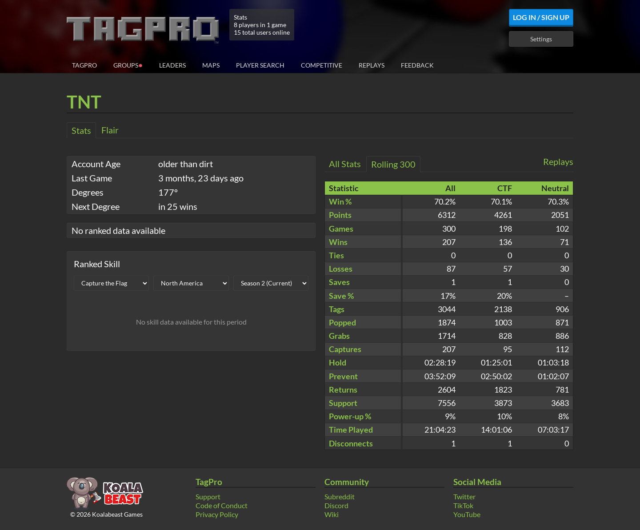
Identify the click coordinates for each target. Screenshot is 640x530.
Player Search (260, 65)
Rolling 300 (393, 164)
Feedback (417, 65)
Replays (371, 65)
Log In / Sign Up (541, 17)
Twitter (464, 496)
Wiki (331, 514)
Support (208, 496)
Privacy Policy (217, 514)
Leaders (172, 65)
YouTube (466, 514)
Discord (336, 505)
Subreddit (339, 496)
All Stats (345, 163)
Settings (541, 39)
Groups (128, 64)
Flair (110, 129)
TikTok (463, 505)
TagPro (84, 65)
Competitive (321, 65)
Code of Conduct (222, 505)
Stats (81, 130)
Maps (211, 65)
